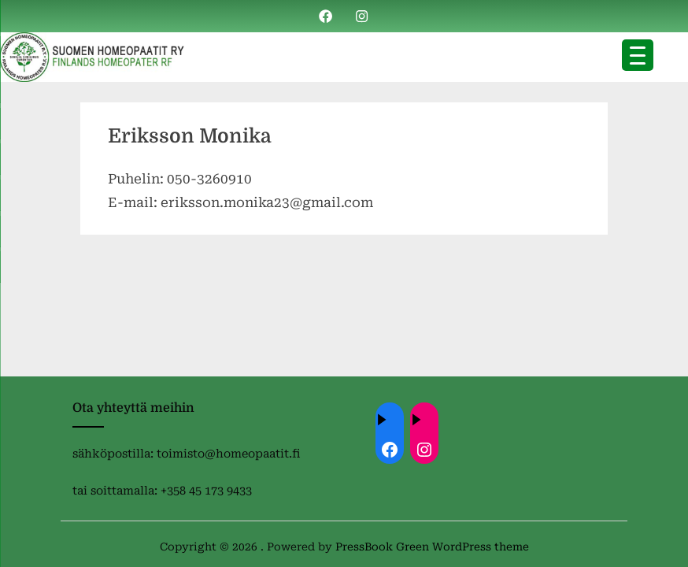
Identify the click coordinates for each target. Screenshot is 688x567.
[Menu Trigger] (637, 55)
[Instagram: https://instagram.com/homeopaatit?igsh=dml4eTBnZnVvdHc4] (424, 449)
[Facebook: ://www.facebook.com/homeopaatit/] (389, 449)
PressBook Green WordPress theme (432, 546)
